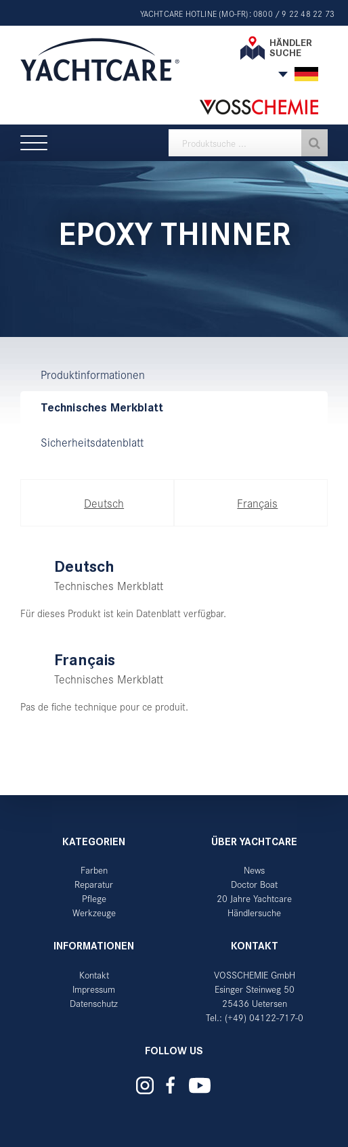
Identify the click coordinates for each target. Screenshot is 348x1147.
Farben (94, 869)
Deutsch (104, 503)
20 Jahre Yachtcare (254, 898)
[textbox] (248, 142)
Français (257, 503)
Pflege (94, 898)
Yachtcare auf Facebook (170, 1085)
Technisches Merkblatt (102, 408)
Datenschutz (94, 1003)
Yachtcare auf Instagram (145, 1085)
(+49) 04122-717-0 (264, 1017)
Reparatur (93, 884)
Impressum (93, 989)
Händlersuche (254, 912)
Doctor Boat (254, 884)
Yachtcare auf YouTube (200, 1085)
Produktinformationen (93, 374)
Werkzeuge (94, 912)
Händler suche (290, 48)
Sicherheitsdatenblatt (92, 442)
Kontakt (94, 974)
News (254, 869)
